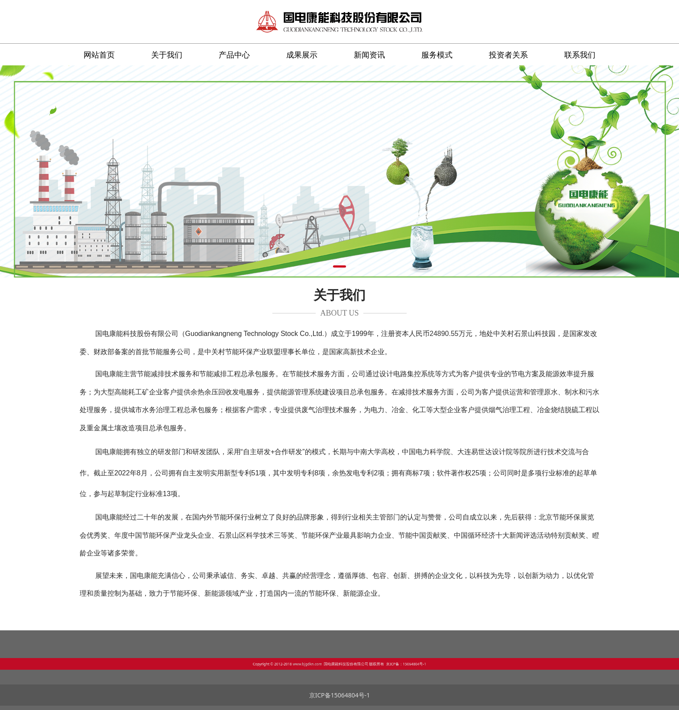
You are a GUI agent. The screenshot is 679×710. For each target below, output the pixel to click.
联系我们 (579, 54)
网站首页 (99, 54)
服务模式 (437, 54)
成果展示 (301, 54)
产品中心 (234, 54)
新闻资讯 (369, 54)
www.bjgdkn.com (322, 663)
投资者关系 (508, 54)
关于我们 (166, 54)
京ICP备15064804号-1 (339, 695)
